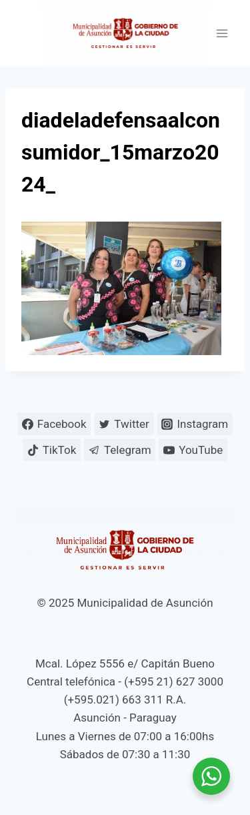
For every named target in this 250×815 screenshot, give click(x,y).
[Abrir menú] (221, 33)
